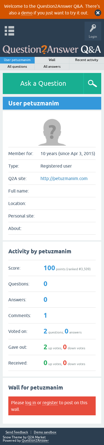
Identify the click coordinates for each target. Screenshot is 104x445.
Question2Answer (35, 441)
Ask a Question (43, 83)
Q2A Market (36, 437)
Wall (52, 60)
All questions (17, 67)
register (50, 402)
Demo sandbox (45, 432)
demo (26, 12)
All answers (52, 67)
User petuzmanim (17, 60)
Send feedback (17, 432)
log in (30, 402)
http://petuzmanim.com (64, 178)
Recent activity (86, 60)
